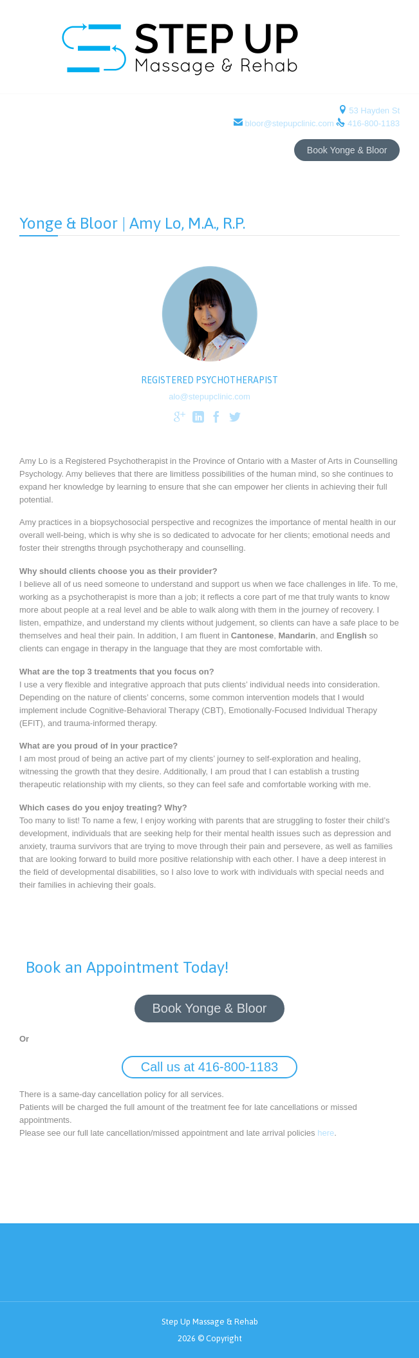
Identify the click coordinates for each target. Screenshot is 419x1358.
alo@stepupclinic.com (209, 396)
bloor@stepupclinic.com (289, 123)
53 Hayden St (373, 110)
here (325, 1133)
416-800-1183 (374, 123)
